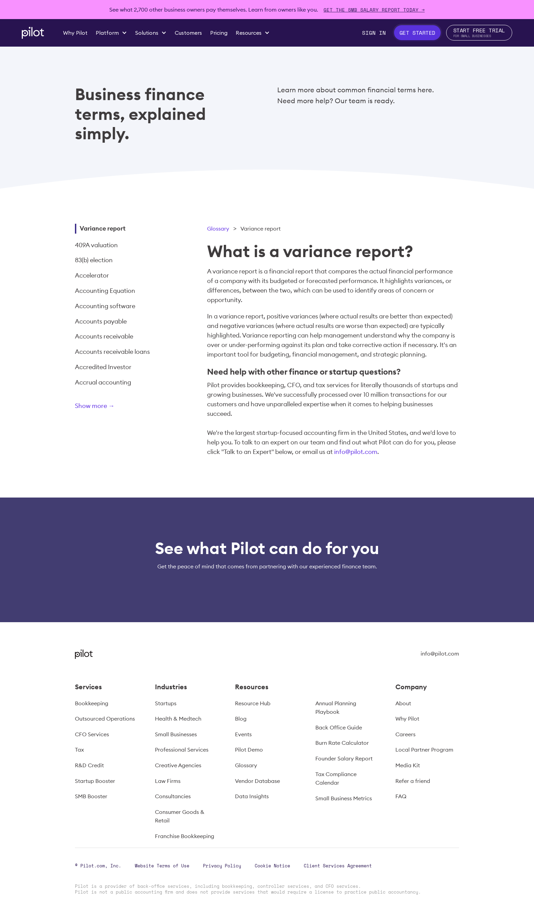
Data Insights (252, 796)
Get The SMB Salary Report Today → (374, 9)
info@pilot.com (355, 452)
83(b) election (94, 260)
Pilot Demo (249, 749)
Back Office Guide (338, 727)
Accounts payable (101, 321)
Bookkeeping (91, 703)
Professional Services (181, 749)
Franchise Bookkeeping (184, 836)
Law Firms (167, 780)
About (403, 703)
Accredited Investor (103, 367)
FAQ (400, 796)
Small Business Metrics (343, 798)
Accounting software (105, 306)
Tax (79, 749)
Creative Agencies (178, 765)
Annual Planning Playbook (335, 707)
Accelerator (92, 275)
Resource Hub (252, 703)
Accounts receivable (104, 336)
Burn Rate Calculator (342, 742)
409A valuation (96, 245)
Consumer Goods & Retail (179, 816)
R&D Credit (89, 765)
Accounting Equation (105, 291)
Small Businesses (176, 734)
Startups (165, 703)
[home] (33, 33)
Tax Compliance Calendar (336, 778)
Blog (241, 718)
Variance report (103, 228)
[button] (111, 33)
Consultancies (173, 796)
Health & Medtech (178, 718)
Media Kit (407, 765)
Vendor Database (257, 780)
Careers (405, 734)
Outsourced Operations (105, 718)
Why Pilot (407, 718)
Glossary (218, 228)
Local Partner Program (424, 749)
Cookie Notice (272, 865)
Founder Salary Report (344, 758)
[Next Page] (117, 407)
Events (243, 734)
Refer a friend (412, 780)
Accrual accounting (103, 382)
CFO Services (92, 734)
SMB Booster (91, 796)
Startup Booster (95, 780)
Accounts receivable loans (112, 352)
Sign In (374, 33)
